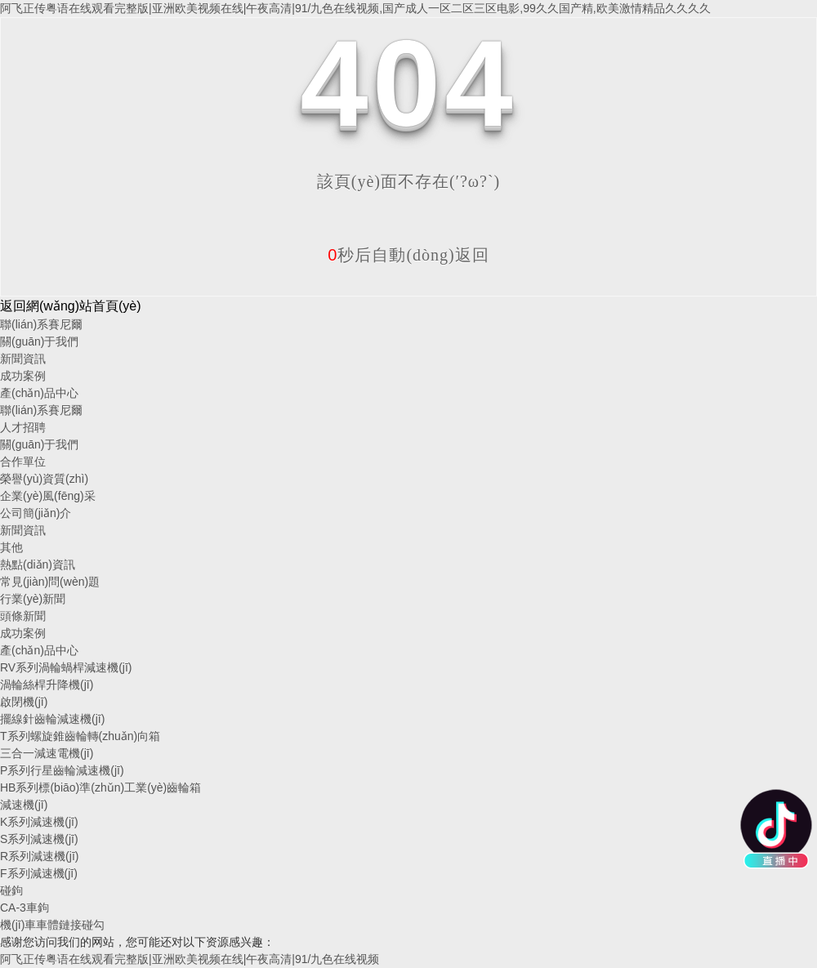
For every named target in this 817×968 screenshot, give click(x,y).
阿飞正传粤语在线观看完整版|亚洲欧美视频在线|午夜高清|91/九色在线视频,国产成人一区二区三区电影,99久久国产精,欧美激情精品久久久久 (355, 8)
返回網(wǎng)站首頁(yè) (70, 306)
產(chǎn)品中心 (39, 392)
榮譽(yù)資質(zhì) (44, 478)
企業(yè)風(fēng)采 (48, 495)
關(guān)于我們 (39, 341)
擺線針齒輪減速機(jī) (52, 718)
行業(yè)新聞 (32, 598)
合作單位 (23, 461)
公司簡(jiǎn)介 (35, 513)
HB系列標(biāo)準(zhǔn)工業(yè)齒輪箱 (100, 787)
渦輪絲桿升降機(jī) (46, 684)
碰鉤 (11, 890)
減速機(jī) (23, 804)
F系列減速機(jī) (39, 873)
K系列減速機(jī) (39, 821)
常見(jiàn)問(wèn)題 (50, 581)
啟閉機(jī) (23, 701)
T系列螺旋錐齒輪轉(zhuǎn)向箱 (80, 736)
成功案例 (23, 375)
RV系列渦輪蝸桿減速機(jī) (66, 667)
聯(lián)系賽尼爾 (41, 324)
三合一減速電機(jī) (46, 753)
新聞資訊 (23, 358)
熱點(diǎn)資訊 (37, 564)
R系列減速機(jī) (39, 856)
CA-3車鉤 (24, 907)
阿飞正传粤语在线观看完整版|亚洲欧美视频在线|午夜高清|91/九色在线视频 (189, 959)
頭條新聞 (23, 615)
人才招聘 (23, 427)
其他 (11, 547)
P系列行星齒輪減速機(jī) (62, 770)
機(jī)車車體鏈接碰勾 (52, 924)
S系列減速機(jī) (39, 838)
